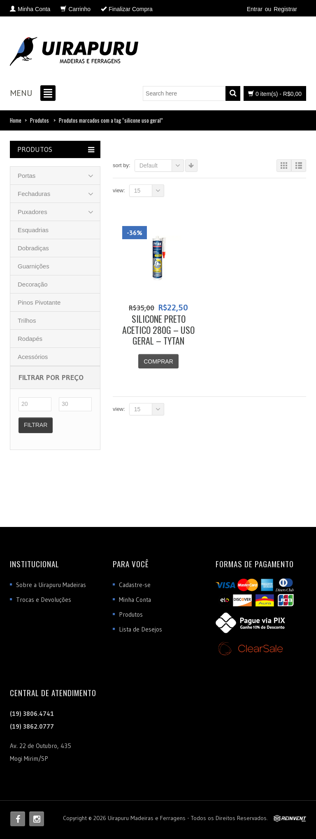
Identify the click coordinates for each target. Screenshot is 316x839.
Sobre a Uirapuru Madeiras (51, 585)
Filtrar (35, 425)
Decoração (33, 284)
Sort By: (121, 165)
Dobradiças (33, 248)
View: (119, 190)
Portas (26, 175)
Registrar (285, 9)
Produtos (39, 120)
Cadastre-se (135, 585)
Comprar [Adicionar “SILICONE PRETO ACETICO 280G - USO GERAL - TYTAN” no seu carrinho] (158, 361)
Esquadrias (33, 229)
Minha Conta (135, 600)
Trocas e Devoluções (43, 600)
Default (161, 165)
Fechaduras (34, 193)
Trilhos (27, 320)
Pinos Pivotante (39, 302)
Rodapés (30, 338)
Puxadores (32, 211)
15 (149, 190)
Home (15, 120)
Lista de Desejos (140, 629)
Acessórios (33, 356)
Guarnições (33, 266)
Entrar (255, 9)
